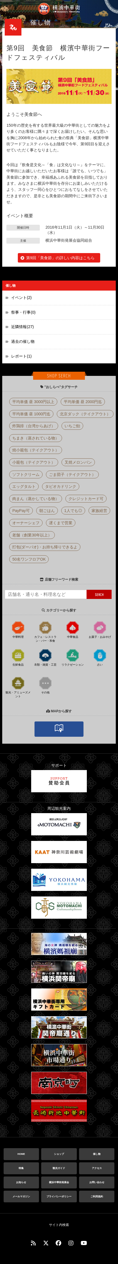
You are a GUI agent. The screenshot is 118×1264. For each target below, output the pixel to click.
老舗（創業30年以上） (32, 535)
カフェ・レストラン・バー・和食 (45, 631)
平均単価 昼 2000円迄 (83, 401)
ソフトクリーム (26, 474)
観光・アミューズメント (18, 687)
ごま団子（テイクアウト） (72, 474)
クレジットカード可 (86, 498)
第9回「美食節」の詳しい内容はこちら (60, 258)
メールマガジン (21, 1196)
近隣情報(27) (22, 326)
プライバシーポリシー (59, 1196)
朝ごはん (47, 510)
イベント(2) (21, 297)
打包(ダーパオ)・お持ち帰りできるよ (44, 547)
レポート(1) (21, 356)
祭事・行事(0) (23, 312)
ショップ (59, 1154)
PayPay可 (21, 510)
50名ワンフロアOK (29, 559)
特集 (21, 1168)
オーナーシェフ (26, 523)
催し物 (96, 1154)
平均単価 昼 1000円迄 (31, 414)
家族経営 (99, 510)
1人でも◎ (73, 510)
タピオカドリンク (60, 486)
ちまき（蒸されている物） (35, 438)
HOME (21, 1154)
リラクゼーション (72, 657)
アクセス (97, 1168)
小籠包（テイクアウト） (33, 462)
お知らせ (21, 1182)
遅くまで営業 (60, 523)
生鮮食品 (18, 657)
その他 (45, 685)
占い (100, 657)
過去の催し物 (23, 341)
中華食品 (72, 629)
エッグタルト (24, 486)
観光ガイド (59, 1168)
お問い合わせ (96, 1182)
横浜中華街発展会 (59, 1182)
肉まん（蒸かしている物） (35, 498)
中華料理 (18, 629)
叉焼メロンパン (78, 462)
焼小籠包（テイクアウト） (35, 450)
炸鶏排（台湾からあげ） (33, 426)
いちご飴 (72, 426)
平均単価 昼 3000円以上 (33, 401)
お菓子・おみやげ (100, 629)
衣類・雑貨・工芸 (45, 657)
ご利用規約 (96, 1196)
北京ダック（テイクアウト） (85, 414)
